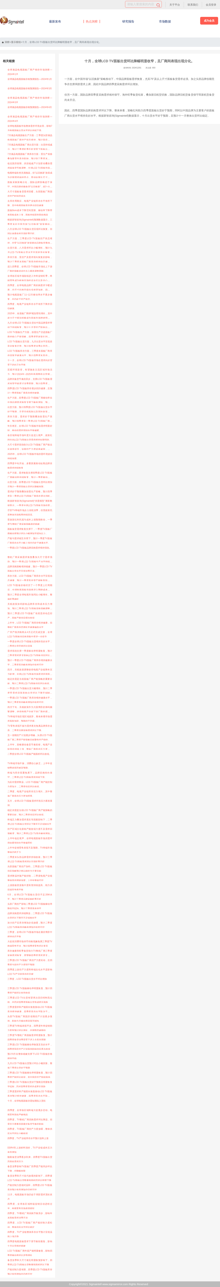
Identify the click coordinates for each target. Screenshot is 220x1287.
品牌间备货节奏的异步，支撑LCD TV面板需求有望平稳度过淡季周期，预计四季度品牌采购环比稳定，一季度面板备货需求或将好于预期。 (29, 382)
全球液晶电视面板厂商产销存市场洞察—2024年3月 (29, 100)
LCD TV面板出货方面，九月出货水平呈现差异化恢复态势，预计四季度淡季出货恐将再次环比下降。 (29, 344)
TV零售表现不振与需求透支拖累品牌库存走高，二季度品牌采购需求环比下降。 (29, 728)
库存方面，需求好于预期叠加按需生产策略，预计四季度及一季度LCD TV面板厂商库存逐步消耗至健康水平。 (29, 419)
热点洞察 (92, 21)
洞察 (6, 42)
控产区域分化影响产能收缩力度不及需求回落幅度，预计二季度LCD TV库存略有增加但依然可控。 (29, 832)
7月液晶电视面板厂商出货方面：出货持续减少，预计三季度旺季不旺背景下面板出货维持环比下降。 (29, 147)
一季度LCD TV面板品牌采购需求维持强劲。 (29, 547)
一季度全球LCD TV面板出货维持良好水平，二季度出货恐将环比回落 (29, 643)
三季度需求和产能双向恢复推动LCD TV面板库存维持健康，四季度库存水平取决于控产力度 (29, 1010)
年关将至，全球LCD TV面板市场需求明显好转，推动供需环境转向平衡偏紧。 (29, 428)
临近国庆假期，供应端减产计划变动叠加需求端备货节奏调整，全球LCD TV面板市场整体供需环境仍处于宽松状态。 (29, 166)
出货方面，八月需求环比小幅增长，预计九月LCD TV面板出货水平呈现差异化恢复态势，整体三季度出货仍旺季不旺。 (29, 251)
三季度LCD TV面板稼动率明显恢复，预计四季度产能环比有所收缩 (29, 990)
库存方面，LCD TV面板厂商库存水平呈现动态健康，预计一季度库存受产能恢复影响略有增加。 (29, 579)
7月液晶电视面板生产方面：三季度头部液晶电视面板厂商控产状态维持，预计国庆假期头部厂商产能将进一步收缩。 (29, 138)
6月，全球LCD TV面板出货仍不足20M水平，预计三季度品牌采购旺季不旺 (29, 896)
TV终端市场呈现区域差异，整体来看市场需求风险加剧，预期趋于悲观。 (29, 718)
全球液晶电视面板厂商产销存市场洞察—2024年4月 (29, 118)
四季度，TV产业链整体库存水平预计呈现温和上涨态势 (29, 1234)
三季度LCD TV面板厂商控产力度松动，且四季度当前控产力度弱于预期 (29, 962)
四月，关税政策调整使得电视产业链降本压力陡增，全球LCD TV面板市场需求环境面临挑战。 (29, 672)
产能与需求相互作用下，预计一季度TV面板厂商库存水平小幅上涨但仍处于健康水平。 (29, 540)
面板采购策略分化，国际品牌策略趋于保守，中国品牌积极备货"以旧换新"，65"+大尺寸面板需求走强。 (29, 185)
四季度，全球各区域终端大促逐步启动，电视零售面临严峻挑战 (29, 1112)
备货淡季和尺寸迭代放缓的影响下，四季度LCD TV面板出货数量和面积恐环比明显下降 (29, 1178)
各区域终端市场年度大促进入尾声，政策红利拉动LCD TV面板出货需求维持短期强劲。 (29, 437)
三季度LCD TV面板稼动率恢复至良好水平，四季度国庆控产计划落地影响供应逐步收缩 (29, 1046)
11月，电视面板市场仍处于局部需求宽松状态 (29, 1196)
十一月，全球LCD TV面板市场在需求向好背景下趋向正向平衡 (29, 362)
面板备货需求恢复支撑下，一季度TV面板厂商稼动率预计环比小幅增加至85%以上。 (29, 531)
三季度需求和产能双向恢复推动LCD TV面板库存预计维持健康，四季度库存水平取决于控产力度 (29, 1094)
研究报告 (128, 21)
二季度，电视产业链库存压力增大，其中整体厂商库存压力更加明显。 (29, 793)
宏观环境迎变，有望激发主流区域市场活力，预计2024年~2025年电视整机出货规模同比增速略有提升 (29, 372)
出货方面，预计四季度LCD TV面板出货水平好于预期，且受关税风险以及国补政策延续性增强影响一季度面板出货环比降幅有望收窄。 (29, 410)
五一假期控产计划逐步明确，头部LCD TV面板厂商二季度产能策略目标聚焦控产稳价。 (29, 737)
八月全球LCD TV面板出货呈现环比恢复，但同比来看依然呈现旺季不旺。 (29, 231)
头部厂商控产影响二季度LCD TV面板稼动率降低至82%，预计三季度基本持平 (29, 906)
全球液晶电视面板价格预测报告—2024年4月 (29, 107)
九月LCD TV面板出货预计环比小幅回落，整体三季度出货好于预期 (29, 1065)
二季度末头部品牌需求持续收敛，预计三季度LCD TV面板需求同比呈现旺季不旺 (29, 859)
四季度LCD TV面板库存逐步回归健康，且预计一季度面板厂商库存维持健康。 (29, 390)
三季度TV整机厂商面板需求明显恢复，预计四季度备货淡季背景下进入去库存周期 (29, 1037)
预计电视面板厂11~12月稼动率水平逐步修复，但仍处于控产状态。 (29, 297)
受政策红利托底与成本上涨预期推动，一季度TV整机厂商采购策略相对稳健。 (29, 521)
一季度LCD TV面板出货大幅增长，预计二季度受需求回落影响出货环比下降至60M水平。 (29, 691)
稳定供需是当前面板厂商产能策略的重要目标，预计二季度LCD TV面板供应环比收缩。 (29, 681)
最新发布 (55, 21)
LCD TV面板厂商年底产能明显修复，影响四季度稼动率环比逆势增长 (29, 1253)
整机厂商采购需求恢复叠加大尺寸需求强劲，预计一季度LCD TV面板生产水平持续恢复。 (29, 560)
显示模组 (16, 42)
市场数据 (165, 21)
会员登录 (211, 4)
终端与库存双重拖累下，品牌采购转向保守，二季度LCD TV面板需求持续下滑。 (29, 775)
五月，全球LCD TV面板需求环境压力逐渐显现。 (29, 803)
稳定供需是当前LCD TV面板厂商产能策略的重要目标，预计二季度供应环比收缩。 (29, 812)
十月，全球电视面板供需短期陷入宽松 (26, 1101)
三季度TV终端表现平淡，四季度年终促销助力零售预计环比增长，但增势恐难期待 (29, 1028)
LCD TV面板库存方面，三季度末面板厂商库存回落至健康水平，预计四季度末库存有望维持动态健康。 (29, 354)
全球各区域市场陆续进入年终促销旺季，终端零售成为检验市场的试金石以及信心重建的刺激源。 (29, 279)
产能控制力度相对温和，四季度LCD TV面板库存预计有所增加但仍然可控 (29, 1187)
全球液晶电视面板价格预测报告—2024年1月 (29, 79)
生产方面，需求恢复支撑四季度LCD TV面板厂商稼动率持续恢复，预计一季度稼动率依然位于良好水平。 (29, 475)
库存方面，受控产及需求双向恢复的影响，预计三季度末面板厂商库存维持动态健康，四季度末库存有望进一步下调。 (29, 260)
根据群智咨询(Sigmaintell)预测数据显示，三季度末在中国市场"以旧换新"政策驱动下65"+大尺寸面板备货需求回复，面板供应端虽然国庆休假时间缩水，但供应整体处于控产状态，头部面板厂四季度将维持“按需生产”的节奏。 (29, 222)
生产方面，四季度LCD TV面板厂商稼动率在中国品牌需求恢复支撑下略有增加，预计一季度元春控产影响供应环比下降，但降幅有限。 (29, 401)
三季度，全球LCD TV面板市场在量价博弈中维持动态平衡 (29, 934)
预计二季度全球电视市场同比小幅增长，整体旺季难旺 (29, 596)
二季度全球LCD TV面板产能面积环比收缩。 (29, 754)
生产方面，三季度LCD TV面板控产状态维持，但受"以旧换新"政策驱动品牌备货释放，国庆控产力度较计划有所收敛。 (29, 241)
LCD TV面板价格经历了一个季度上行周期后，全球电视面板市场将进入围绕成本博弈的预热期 (29, 588)
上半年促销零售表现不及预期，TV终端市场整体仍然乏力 (29, 850)
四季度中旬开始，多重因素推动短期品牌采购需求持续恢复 (29, 465)
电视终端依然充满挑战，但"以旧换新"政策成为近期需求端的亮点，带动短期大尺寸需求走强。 (29, 176)
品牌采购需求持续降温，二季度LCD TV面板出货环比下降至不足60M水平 (29, 915)
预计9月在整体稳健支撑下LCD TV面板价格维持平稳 (29, 1056)
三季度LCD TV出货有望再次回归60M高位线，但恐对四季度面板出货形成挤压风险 (29, 1000)
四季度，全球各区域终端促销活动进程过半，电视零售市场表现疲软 (29, 1206)
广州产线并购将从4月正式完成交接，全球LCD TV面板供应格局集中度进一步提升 (29, 634)
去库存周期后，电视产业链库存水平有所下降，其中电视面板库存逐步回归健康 (29, 203)
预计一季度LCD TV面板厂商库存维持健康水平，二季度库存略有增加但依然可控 (29, 662)
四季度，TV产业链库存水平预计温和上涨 (27, 1138)
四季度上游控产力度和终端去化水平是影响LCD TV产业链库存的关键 (29, 971)
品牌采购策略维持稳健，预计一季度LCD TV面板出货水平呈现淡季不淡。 (29, 568)
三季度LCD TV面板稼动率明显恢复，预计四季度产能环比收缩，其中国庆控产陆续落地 (29, 1075)
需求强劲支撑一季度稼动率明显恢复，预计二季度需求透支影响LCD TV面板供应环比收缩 (29, 654)
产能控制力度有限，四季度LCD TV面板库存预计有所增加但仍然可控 (29, 1271)
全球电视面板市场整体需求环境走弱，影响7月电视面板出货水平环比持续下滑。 (29, 128)
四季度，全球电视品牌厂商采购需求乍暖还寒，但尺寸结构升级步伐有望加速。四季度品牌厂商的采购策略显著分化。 (29, 288)
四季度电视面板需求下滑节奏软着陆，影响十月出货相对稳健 (29, 1243)
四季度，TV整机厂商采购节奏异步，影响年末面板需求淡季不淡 (29, 1215)
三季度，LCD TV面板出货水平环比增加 (27, 979)
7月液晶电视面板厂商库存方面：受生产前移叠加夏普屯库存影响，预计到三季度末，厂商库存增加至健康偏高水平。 (29, 157)
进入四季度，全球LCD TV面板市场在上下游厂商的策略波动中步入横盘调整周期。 (29, 268)
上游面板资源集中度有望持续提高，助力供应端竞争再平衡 (29, 887)
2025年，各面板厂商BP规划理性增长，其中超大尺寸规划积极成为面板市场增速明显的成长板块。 (29, 316)
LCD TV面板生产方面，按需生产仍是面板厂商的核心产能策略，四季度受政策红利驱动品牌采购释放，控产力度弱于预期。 (29, 335)
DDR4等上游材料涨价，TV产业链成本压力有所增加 (29, 1150)
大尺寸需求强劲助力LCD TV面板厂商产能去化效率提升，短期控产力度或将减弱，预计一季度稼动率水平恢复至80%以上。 (29, 447)
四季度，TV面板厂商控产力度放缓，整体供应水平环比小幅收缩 (29, 1131)
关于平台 (174, 4)
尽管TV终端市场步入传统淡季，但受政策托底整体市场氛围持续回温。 (29, 512)
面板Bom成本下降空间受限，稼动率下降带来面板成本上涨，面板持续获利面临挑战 (29, 212)
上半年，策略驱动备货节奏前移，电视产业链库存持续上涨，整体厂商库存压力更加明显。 (29, 747)
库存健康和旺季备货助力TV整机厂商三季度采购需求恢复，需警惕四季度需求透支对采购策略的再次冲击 (29, 954)
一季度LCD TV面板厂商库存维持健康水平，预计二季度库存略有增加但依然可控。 (29, 700)
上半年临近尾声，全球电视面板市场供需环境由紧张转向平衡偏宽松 (29, 840)
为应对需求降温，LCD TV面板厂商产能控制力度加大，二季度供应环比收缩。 (29, 784)
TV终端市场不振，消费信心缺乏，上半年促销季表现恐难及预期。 (29, 765)
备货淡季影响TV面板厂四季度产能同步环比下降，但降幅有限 (29, 1168)
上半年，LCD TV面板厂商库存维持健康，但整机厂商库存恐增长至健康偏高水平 (29, 625)
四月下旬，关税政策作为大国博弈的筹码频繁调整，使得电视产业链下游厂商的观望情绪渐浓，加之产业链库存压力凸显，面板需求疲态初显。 (29, 710)
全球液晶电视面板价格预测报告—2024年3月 (29, 88)
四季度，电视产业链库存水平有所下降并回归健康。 (29, 306)
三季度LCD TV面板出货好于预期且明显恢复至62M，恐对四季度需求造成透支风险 (29, 1084)
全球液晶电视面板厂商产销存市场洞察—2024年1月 (29, 72)
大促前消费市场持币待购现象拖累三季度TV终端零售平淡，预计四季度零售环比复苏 (29, 943)
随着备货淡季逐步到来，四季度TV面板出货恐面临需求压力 (29, 1159)
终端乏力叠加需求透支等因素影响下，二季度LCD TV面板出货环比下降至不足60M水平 (29, 821)
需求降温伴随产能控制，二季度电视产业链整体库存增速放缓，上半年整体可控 (29, 878)
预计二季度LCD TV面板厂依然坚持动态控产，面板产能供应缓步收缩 (29, 615)
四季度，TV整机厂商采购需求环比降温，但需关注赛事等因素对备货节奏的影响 (29, 1121)
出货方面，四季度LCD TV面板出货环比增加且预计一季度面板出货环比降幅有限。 (29, 484)
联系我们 (193, 4)
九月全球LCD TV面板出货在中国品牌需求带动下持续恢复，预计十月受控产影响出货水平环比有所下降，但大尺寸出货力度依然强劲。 (29, 326)
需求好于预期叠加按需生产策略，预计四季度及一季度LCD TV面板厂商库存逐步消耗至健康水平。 (29, 494)
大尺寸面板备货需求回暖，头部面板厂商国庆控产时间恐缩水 (29, 193)
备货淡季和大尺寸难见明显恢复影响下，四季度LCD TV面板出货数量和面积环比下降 (29, 1262)
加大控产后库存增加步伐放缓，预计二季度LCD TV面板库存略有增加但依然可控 (29, 925)
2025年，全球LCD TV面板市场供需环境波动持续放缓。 (29, 456)
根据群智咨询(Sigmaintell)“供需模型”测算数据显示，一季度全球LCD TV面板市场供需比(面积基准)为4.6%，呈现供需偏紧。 (29, 504)
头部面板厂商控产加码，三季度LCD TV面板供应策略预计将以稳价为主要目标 (29, 868)
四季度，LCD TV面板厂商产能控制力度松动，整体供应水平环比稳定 (29, 1225)
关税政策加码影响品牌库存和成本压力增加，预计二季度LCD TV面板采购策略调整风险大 (29, 607)
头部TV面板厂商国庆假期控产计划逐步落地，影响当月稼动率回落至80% (29, 1018)
